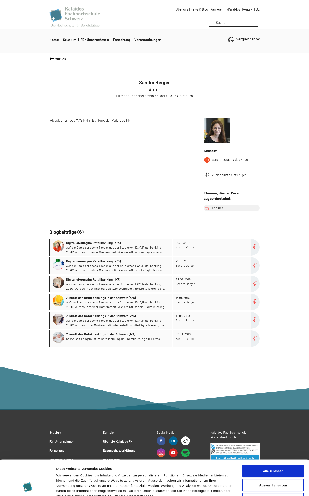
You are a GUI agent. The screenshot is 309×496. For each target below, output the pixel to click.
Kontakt (247, 9)
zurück (61, 59)
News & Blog (199, 9)
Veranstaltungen (147, 39)
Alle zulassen (273, 439)
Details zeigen (228, 487)
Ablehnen (273, 468)
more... (155, 247)
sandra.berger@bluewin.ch (227, 160)
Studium (69, 39)
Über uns (182, 9)
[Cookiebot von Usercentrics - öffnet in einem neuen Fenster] (28, 487)
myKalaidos (232, 9)
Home (54, 39)
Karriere (216, 9)
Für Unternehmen (94, 39)
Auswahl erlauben (273, 454)
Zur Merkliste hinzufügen (225, 174)
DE (258, 9)
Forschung (121, 39)
